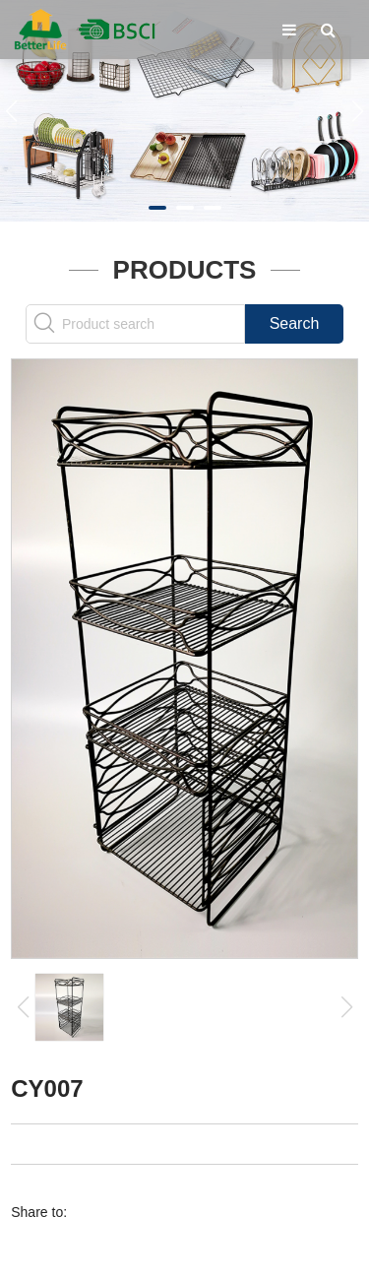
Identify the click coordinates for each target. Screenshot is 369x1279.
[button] (157, 208)
